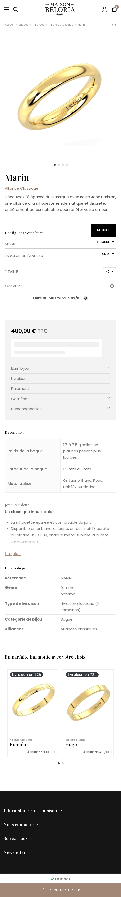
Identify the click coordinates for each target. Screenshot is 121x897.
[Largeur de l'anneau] (106, 254)
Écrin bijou (60, 368)
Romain (18, 744)
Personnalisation (60, 408)
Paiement (60, 388)
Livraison (60, 378)
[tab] (60, 368)
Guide (103, 230)
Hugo (71, 744)
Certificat (60, 398)
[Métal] (104, 242)
